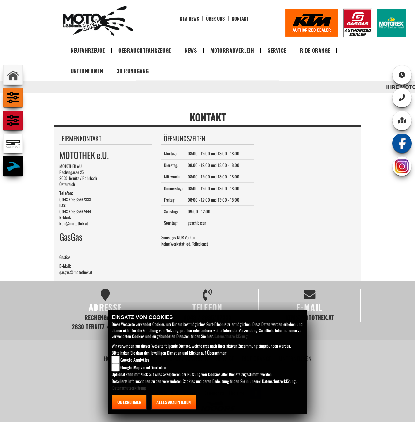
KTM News (189, 18)
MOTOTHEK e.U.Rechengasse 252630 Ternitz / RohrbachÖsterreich (78, 175)
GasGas (64, 257)
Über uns (215, 18)
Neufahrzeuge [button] (88, 50)
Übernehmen (129, 402)
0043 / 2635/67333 (75, 199)
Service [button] (277, 50)
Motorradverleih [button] (232, 50)
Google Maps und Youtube (143, 367)
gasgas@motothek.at (75, 272)
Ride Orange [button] (315, 50)
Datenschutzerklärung (231, 336)
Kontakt (240, 18)
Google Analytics (135, 360)
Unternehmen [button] (87, 71)
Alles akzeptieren (173, 402)
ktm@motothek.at (73, 223)
